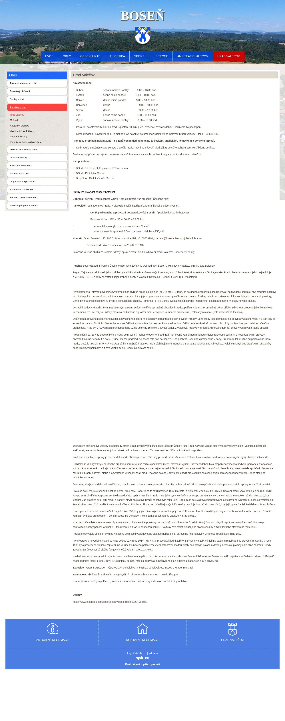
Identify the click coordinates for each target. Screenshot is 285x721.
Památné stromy (18, 136)
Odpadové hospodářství (22, 181)
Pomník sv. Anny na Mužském (25, 142)
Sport (139, 56)
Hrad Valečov (228, 56)
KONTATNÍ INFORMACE (142, 691)
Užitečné (160, 56)
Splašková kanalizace (21, 189)
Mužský (14, 120)
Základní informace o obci (23, 83)
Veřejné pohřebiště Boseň (23, 197)
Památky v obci (18, 107)
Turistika (117, 56)
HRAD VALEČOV (232, 691)
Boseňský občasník (20, 91)
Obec (67, 56)
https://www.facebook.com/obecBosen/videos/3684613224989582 (110, 653)
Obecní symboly (18, 157)
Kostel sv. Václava (19, 125)
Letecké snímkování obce (23, 149)
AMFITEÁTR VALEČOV (192, 56)
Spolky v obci (17, 99)
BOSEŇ (142, 15)
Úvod (49, 56)
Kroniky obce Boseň (20, 165)
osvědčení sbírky (184, 252)
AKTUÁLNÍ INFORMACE (52, 691)
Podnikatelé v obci (19, 173)
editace (153, 705)
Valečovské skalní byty (22, 131)
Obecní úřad (90, 56)
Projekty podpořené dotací (24, 205)
